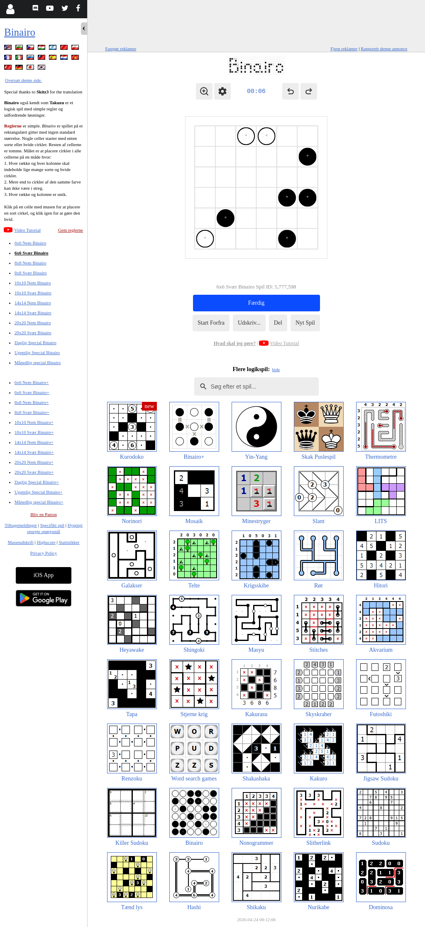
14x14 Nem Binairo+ (34, 442)
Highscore (46, 542)
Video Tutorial (27, 229)
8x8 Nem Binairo (30, 262)
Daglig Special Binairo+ (37, 481)
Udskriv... (249, 323)
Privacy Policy (43, 552)
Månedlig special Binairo (38, 362)
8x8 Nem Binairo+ (32, 402)
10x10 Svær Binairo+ (34, 432)
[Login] (10, 9)
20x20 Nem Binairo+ (34, 462)
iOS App (44, 575)
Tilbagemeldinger (21, 525)
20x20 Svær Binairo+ (34, 472)
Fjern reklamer (343, 48)
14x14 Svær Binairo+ (34, 452)
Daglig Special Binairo (35, 342)
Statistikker (69, 542)
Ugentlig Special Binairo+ (39, 491)
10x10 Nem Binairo (33, 282)
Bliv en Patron (43, 514)
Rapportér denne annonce (384, 48)
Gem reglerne (70, 229)
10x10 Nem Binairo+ (34, 422)
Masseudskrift (20, 542)
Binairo (19, 32)
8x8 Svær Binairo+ (32, 412)
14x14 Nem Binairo (33, 302)
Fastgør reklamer (121, 48)
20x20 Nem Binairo (33, 322)
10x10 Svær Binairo (33, 292)
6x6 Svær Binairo (32, 252)
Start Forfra (211, 323)
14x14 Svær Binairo (33, 312)
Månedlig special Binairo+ (39, 501)
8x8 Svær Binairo (31, 272)
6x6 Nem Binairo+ (32, 382)
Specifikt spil (52, 525)
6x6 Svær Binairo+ (32, 392)
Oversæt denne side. (23, 80)
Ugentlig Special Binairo (37, 352)
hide (276, 369)
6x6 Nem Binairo (30, 242)
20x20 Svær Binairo (33, 332)
